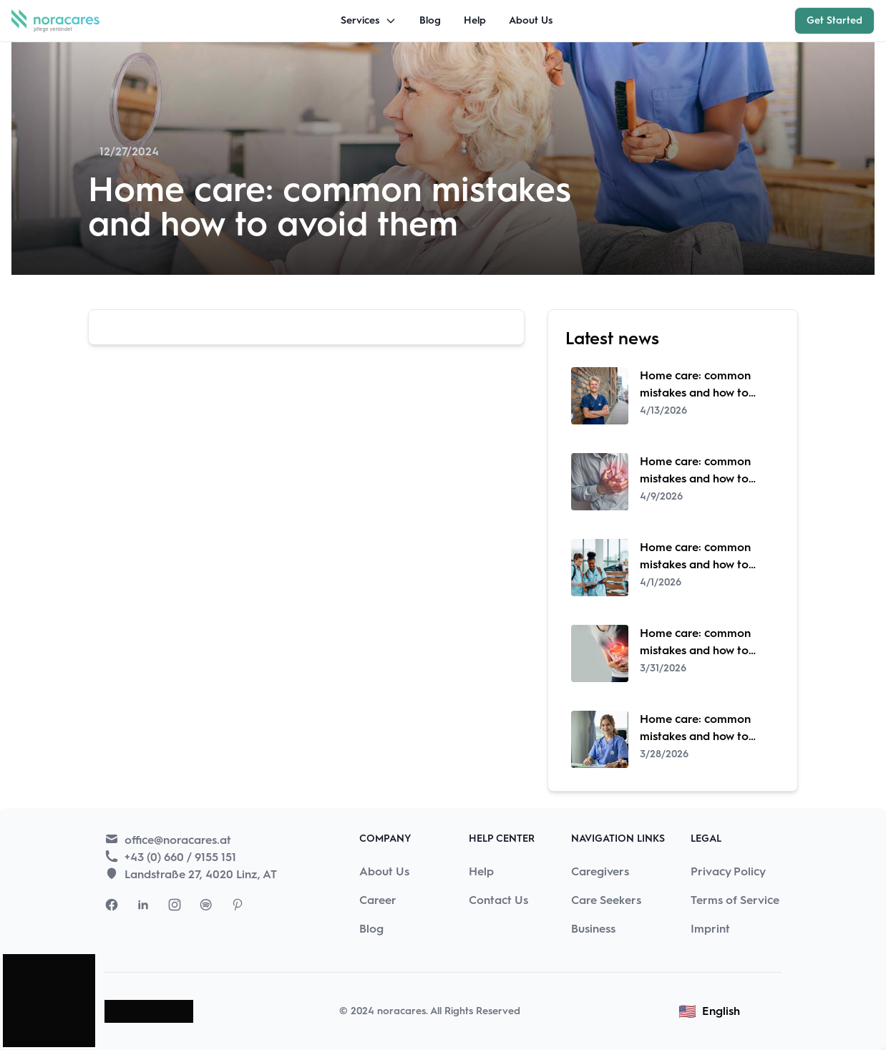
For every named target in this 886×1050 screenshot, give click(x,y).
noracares (401, 1011)
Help (475, 20)
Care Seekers (606, 900)
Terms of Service (735, 900)
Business (593, 928)
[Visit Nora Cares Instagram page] (174, 905)
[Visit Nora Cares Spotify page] (206, 905)
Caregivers (600, 871)
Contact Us (498, 900)
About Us (530, 20)
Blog (430, 20)
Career (377, 900)
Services (368, 20)
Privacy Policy (728, 871)
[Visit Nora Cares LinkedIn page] (143, 905)
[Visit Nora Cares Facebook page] (111, 905)
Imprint (710, 928)
